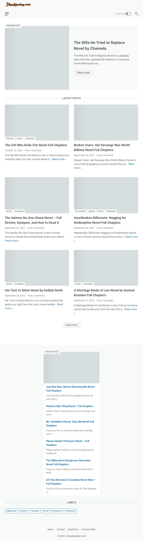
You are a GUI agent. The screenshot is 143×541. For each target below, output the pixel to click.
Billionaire (80, 211)
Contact (61, 529)
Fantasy (10, 139)
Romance (30, 139)
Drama (92, 211)
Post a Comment (33, 150)
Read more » (59, 159)
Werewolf (70, 510)
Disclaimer (73, 529)
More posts (71, 325)
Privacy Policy (89, 529)
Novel (20, 139)
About (50, 529)
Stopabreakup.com (76, 536)
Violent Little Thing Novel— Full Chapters (69, 406)
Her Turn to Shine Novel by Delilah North (34, 290)
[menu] (9, 14)
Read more (85, 73)
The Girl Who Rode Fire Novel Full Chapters (36, 145)
